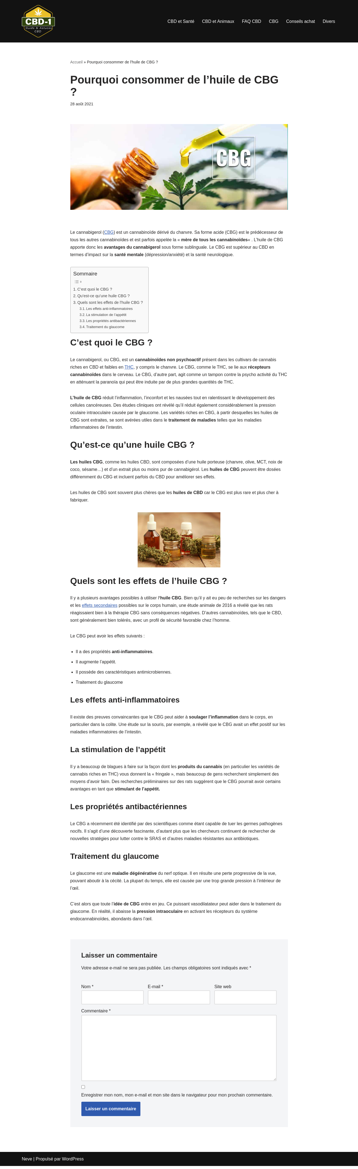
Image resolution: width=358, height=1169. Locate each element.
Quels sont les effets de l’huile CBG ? (110, 303)
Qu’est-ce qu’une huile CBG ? (103, 296)
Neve (27, 1162)
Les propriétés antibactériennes (111, 321)
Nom (87, 989)
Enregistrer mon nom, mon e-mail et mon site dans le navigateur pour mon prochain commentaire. (177, 1098)
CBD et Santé (180, 21)
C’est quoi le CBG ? (94, 289)
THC (129, 368)
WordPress (73, 1162)
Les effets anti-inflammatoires (109, 309)
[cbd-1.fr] (38, 21)
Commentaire (96, 1014)
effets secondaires (100, 607)
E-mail (155, 989)
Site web (222, 989)
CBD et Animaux (217, 21)
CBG (273, 21)
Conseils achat (300, 21)
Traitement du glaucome (105, 327)
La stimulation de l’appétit (106, 315)
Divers (329, 21)
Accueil (76, 62)
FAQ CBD (251, 21)
